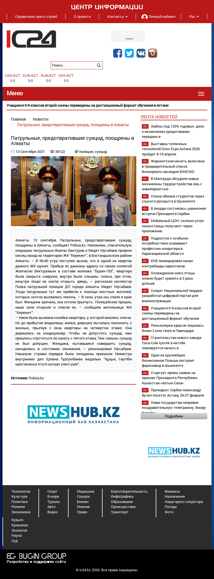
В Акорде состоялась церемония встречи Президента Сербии (174, 211)
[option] (107, 105)
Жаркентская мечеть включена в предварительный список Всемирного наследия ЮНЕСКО (173, 166)
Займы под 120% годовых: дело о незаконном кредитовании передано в (173, 131)
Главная (18, 119)
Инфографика (122, 496)
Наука (16, 535)
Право (82, 511)
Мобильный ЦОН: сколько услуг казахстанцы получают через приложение (173, 225)
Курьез (17, 519)
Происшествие (123, 506)
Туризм (53, 501)
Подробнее (174, 416)
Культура (19, 496)
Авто (51, 506)
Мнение (83, 506)
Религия (18, 506)
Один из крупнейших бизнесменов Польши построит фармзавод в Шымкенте (168, 360)
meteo (129, 38)
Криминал (19, 524)
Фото (169, 511)
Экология (19, 530)
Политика (19, 501)
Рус (194, 16)
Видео (52, 511)
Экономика (20, 511)
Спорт (52, 491)
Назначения (175, 496)
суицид (101, 151)
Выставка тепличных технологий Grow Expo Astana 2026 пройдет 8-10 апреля (171, 149)
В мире (53, 496)
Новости (40, 119)
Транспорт (119, 511)
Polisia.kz (36, 377)
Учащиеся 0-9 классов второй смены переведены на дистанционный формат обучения (171, 313)
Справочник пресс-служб (36, 16)
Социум (83, 496)
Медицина (85, 491)
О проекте (82, 16)
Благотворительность (129, 491)
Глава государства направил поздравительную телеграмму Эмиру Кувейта (174, 407)
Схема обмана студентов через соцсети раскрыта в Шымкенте (173, 199)
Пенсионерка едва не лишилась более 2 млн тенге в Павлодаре (173, 328)
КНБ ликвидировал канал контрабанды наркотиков (167, 263)
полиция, (87, 151)
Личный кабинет (158, 16)
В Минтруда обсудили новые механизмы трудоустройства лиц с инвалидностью (172, 183)
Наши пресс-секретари (184, 501)
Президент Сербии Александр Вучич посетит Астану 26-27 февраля (173, 392)
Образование (122, 501)
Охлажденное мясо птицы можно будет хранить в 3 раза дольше (168, 278)
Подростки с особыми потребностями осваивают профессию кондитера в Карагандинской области (165, 246)
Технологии (20, 491)
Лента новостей (158, 116)
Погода (171, 506)
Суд (14, 540)
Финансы (172, 491)
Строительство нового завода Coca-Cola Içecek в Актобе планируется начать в (171, 342)
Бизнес (83, 501)
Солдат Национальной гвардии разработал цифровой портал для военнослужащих (172, 295)
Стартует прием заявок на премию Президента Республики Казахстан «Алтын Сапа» (169, 377)
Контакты (117, 16)
